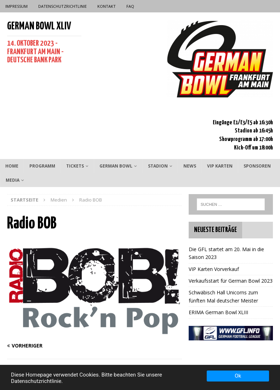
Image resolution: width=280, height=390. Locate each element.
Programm (42, 166)
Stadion (158, 166)
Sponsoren (257, 166)
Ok (238, 376)
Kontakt (106, 6)
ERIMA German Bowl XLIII (218, 312)
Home (11, 166)
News (189, 166)
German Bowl (115, 166)
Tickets (75, 166)
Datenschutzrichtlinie (62, 6)
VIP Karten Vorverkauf (214, 269)
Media (12, 180)
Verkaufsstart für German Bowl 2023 (231, 280)
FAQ (130, 6)
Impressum (16, 6)
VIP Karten (220, 166)
